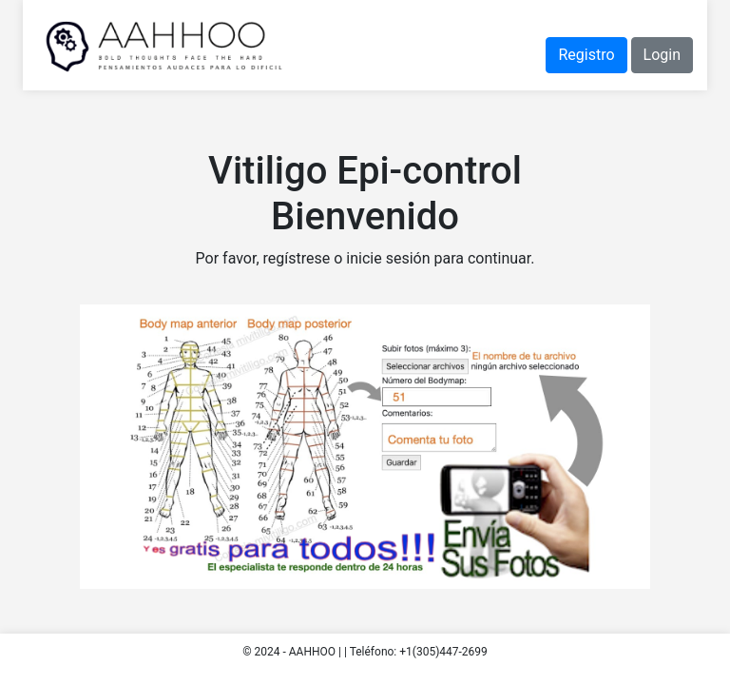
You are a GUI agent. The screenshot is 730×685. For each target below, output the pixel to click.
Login (662, 55)
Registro (586, 55)
